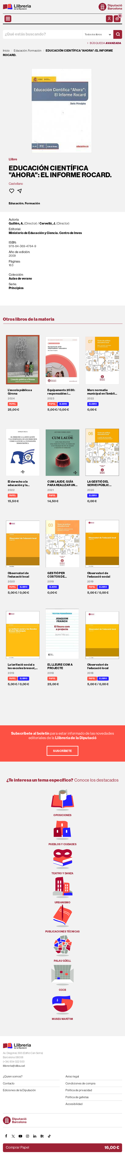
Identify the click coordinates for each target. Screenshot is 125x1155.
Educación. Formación (24, 203)
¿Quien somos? (13, 1076)
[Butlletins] (42, 1136)
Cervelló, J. (47, 223)
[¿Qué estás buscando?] (42, 34)
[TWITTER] (13, 1136)
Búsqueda (104, 43)
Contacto (9, 1083)
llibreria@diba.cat (14, 1066)
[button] (117, 18)
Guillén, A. (16, 223)
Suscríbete (62, 751)
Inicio (6, 50)
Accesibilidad (74, 1104)
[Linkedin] (35, 1136)
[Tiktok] (49, 1136)
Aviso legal (72, 1076)
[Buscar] (117, 34)
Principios (16, 288)
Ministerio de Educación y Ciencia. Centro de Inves (45, 233)
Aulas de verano (20, 278)
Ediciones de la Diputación (19, 1090)
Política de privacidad (79, 1090)
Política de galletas (77, 1097)
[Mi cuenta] (109, 18)
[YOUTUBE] (20, 1136)
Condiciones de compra (80, 1083)
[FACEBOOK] (6, 1136)
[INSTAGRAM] (27, 1136)
